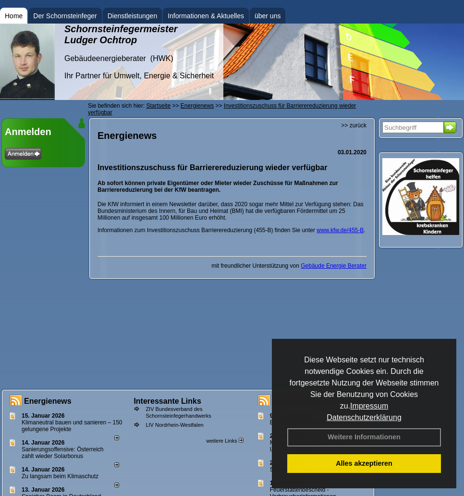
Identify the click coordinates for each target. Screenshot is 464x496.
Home (14, 16)
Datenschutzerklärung (364, 417)
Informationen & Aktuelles (206, 16)
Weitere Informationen (364, 437)
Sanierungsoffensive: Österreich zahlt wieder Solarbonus (63, 452)
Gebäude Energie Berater (333, 265)
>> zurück (353, 125)
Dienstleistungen (133, 16)
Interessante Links (167, 401)
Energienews (48, 401)
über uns (268, 16)
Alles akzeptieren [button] (364, 463)
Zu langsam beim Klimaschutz (60, 476)
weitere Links (224, 441)
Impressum (369, 406)
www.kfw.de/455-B (340, 230)
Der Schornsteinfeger (65, 16)
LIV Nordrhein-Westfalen (174, 425)
